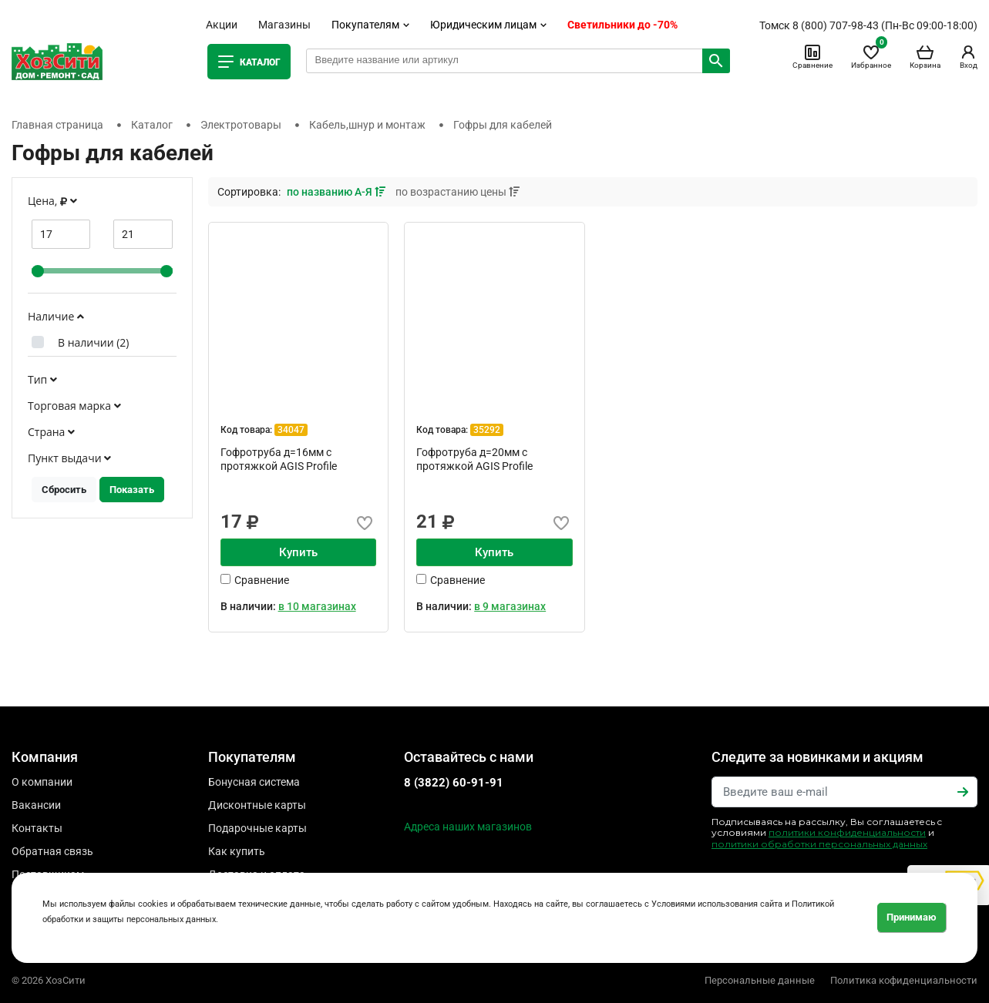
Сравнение (812, 56)
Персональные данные (760, 980)
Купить (298, 552)
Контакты (37, 828)
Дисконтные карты (257, 805)
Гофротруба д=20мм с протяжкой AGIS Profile (474, 459)
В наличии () (93, 342)
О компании (42, 782)
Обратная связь (52, 851)
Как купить (236, 851)
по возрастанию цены (457, 192)
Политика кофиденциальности (903, 980)
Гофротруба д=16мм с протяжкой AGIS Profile (278, 459)
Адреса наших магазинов (468, 826)
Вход (968, 56)
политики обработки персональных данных (819, 844)
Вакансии (36, 805)
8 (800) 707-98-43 (835, 25)
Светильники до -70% (622, 24)
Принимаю (911, 917)
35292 (486, 429)
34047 (291, 429)
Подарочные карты (257, 828)
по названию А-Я (337, 192)
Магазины (284, 24)
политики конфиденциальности (847, 832)
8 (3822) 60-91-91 (453, 783)
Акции (221, 24)
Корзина (925, 56)
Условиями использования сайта (716, 904)
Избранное (871, 56)
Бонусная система (254, 782)
